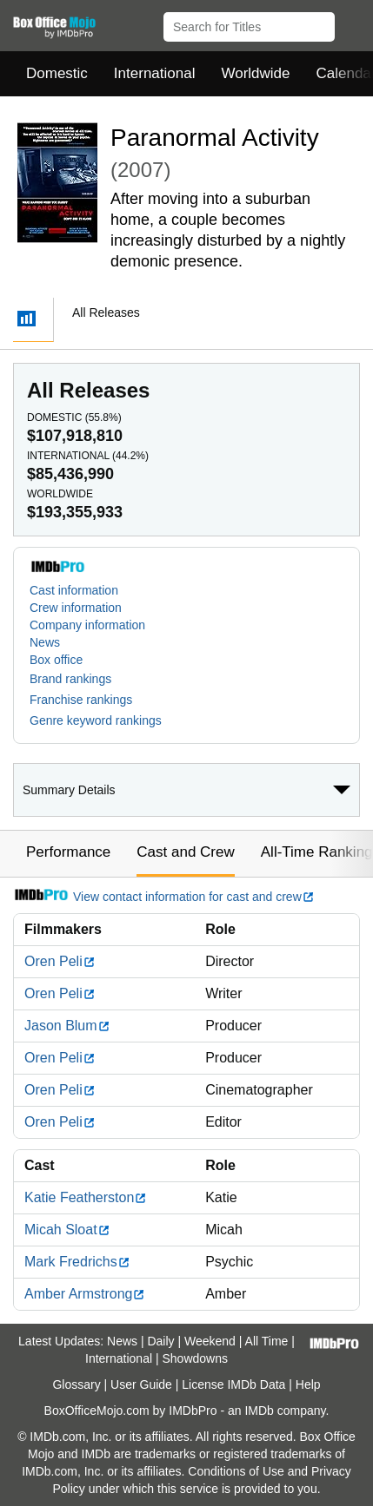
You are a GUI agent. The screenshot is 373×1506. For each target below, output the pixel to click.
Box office (56, 660)
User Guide (141, 1384)
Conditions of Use (236, 1471)
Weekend (210, 1341)
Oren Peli (60, 961)
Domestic (57, 73)
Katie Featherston (85, 1197)
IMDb (258, 1410)
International (155, 73)
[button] (351, 23)
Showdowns (195, 1358)
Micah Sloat (67, 1229)
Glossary (76, 1384)
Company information (87, 625)
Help (308, 1384)
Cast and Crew (185, 852)
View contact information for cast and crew (164, 897)
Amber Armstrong (84, 1293)
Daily (160, 1341)
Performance (68, 852)
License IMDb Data (233, 1384)
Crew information (76, 608)
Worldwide (255, 73)
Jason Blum (67, 1025)
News (45, 642)
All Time (267, 1341)
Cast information (74, 590)
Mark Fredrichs (77, 1261)
